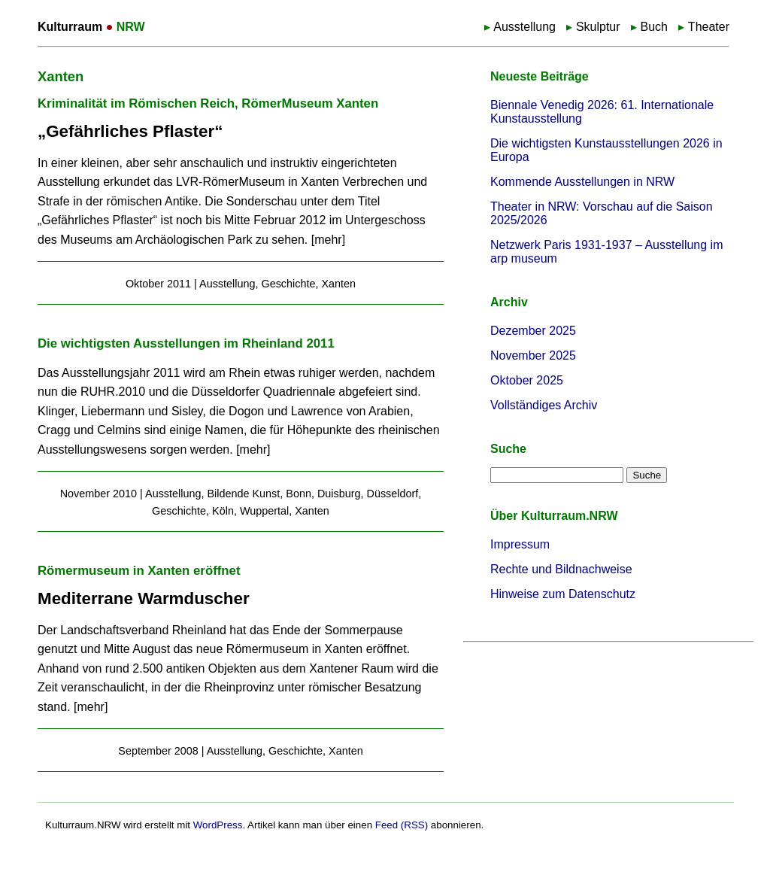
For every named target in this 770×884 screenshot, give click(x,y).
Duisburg (339, 494)
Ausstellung (524, 26)
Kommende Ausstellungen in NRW (582, 181)
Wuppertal (264, 511)
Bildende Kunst (243, 494)
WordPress (218, 825)
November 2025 (533, 355)
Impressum (520, 544)
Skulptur (598, 26)
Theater (708, 26)
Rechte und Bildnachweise (561, 569)
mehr (327, 239)
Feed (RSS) (401, 825)
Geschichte (288, 284)
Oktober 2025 (526, 380)
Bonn (298, 494)
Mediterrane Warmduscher (144, 598)
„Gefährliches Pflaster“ (130, 131)
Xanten (338, 284)
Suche (508, 448)
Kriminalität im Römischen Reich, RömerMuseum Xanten (208, 103)
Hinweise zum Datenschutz (562, 594)
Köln (223, 511)
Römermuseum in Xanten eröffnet (139, 571)
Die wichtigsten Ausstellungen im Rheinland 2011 (186, 343)
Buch (653, 26)
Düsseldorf (392, 494)
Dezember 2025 (533, 330)
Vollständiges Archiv (543, 405)
